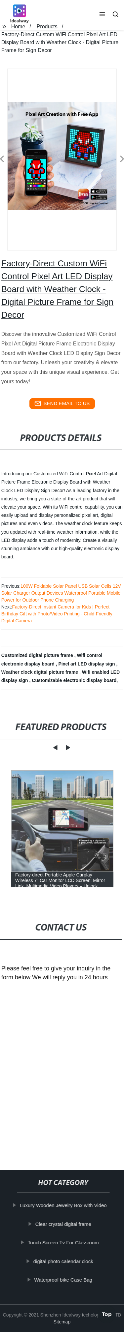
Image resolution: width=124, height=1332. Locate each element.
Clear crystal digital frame (63, 1224)
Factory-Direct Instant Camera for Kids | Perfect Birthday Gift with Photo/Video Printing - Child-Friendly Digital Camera (56, 613)
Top (107, 1314)
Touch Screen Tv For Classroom (63, 1242)
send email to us (62, 403)
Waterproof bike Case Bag (63, 1280)
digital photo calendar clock (63, 1261)
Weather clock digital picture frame (40, 672)
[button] (102, 15)
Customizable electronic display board (74, 680)
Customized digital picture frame (37, 655)
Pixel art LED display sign (87, 663)
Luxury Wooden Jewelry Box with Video (63, 1205)
